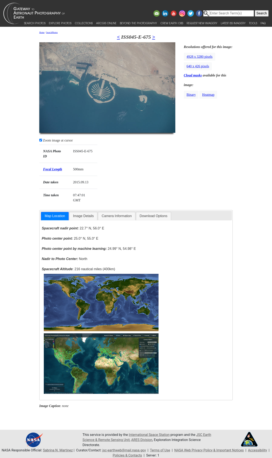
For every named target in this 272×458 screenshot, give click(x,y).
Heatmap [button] (208, 94)
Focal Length (52, 169)
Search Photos (34, 23)
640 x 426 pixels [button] (198, 66)
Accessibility (257, 450)
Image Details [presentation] (83, 216)
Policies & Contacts (127, 455)
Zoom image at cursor (56, 140)
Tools (253, 23)
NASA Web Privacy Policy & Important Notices (209, 450)
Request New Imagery (202, 23)
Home (41, 32)
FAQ (263, 23)
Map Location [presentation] (55, 216)
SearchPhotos (52, 32)
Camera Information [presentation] (117, 216)
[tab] (55, 216)
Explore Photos (60, 23)
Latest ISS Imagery (233, 23)
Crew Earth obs (171, 23)
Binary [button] (191, 94)
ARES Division (141, 440)
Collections (84, 23)
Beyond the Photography (138, 23)
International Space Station (149, 435)
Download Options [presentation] (153, 216)
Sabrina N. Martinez (58, 450)
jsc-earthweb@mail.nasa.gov (124, 450)
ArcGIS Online (106, 23)
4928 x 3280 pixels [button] (199, 56)
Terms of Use (160, 450)
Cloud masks (193, 75)
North (64, 259)
